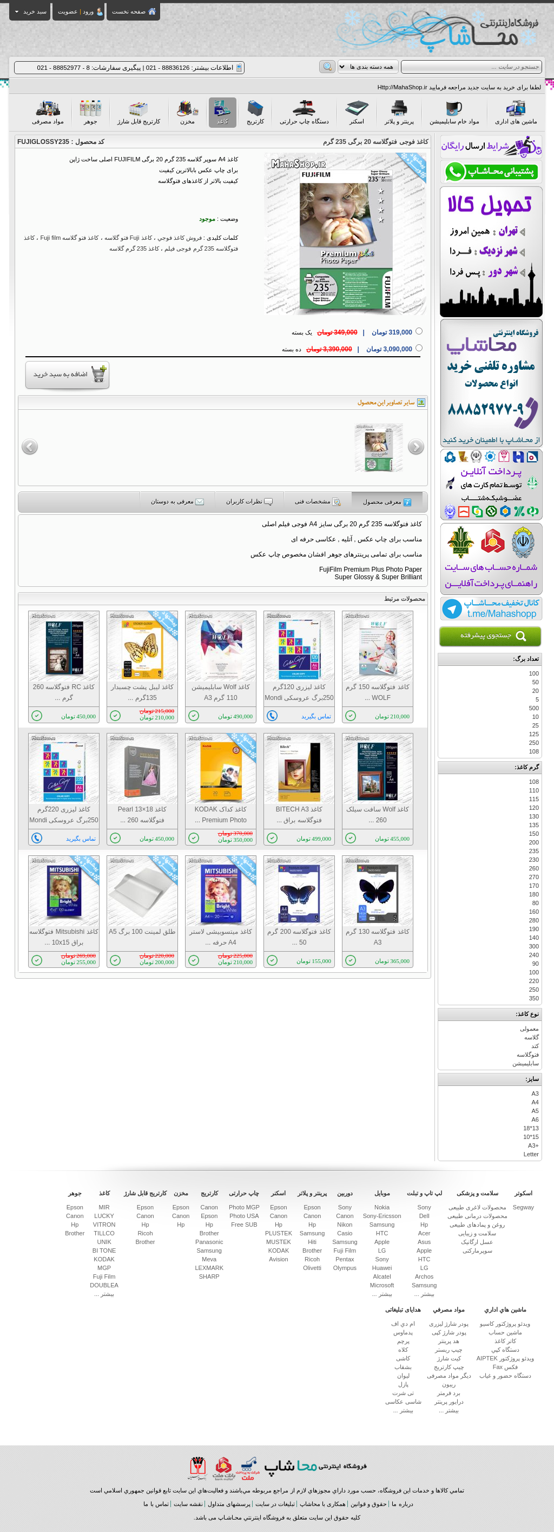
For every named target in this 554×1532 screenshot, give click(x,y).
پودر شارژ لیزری (449, 1323)
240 (534, 955)
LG (424, 1268)
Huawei (382, 1268)
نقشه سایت (188, 1504)
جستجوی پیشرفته (490, 636)
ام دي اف (403, 1323)
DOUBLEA (104, 1285)
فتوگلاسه (528, 1054)
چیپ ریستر (449, 1349)
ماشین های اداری (516, 112)
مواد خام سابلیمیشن (454, 112)
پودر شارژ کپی (449, 1332)
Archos (424, 1276)
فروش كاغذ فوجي (179, 237)
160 (534, 911)
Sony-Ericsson (382, 1216)
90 (535, 963)
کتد (535, 1046)
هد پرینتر (448, 1341)
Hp (424, 1224)
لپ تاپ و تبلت (424, 1193)
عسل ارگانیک (477, 1242)
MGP (104, 1268)
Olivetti (312, 1268)
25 (535, 725)
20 (535, 691)
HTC (424, 1259)
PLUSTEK (278, 1233)
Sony (424, 1207)
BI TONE (104, 1250)
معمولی (529, 1028)
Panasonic (209, 1242)
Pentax (344, 1259)
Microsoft (382, 1285)
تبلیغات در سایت (275, 1504)
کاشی (403, 1358)
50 (535, 682)
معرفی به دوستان (177, 501)
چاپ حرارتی (244, 1193)
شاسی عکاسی (403, 1401)
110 (534, 790)
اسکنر (357, 112)
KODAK (278, 1250)
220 (534, 981)
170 (534, 885)
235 (534, 851)
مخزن (187, 112)
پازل (403, 1384)
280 (534, 920)
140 (534, 937)
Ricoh (312, 1259)
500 (534, 708)
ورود (88, 11)
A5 (535, 1111)
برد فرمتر (448, 1393)
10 (535, 716)
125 (534, 734)
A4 (535, 1102)
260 (534, 868)
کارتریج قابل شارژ (138, 112)
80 (535, 903)
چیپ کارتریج (449, 1367)
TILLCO (104, 1233)
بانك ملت (236, 1468)
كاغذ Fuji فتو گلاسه (128, 237)
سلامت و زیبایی (477, 1233)
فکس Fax (505, 1367)
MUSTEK (278, 1242)
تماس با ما (155, 1504)
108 (534, 751)
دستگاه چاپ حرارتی (304, 112)
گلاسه (531, 1037)
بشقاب (403, 1367)
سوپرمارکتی (477, 1250)
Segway (523, 1207)
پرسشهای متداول (229, 1504)
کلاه (403, 1349)
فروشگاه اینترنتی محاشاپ (315, 1468)
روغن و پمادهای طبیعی (477, 1224)
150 (534, 833)
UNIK (104, 1242)
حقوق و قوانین (369, 1504)
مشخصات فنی (318, 501)
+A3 (533, 1145)
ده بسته (347, 349)
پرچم (403, 1341)
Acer (424, 1233)
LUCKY (104, 1216)
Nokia (382, 1207)
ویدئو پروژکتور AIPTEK (505, 1358)
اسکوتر (523, 1193)
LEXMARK (209, 1268)
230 (534, 859)
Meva (209, 1259)
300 (534, 946)
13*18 (531, 1128)
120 (534, 807)
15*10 (531, 1137)
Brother (312, 1250)
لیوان (403, 1375)
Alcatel (382, 1276)
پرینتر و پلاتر (399, 112)
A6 (535, 1119)
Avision (278, 1259)
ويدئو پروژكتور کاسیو (505, 1323)
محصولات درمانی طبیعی (477, 1216)
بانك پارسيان (198, 1468)
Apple (424, 1250)
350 (534, 998)
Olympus (345, 1268)
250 (534, 742)
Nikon (344, 1224)
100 (534, 673)
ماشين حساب (505, 1332)
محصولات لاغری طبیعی (477, 1207)
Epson (312, 1207)
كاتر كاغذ (505, 1341)
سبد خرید (31, 11)
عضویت (68, 11)
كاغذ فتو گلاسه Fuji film (69, 237)
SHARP (209, 1276)
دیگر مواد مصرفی (449, 1375)
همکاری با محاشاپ (323, 1504)
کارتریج (255, 112)
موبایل (382, 1193)
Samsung (424, 1285)
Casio (344, 1233)
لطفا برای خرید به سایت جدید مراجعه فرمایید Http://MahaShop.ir (459, 87)
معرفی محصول (387, 502)
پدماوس (403, 1332)
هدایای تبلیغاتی (403, 1309)
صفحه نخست (129, 11)
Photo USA (244, 1216)
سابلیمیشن (525, 1063)
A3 (535, 1093)
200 (534, 842)
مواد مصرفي (449, 1309)
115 (534, 799)
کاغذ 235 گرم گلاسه (134, 248)
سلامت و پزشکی (477, 1193)
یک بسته (352, 332)
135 (534, 825)
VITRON (104, 1224)
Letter (531, 1154)
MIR (104, 1207)
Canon (344, 1216)
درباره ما (402, 1504)
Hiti (312, 1242)
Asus (424, 1242)
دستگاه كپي (505, 1349)
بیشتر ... (424, 1294)
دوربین (345, 1193)
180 (534, 894)
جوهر (91, 112)
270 (534, 877)
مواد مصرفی (48, 112)
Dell (424, 1216)
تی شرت (403, 1393)
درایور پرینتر (449, 1401)
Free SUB (244, 1224)
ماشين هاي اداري (505, 1309)
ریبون (449, 1384)
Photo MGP (244, 1207)
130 (534, 816)
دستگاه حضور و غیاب (505, 1375)
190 (534, 929)
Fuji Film (345, 1250)
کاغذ (222, 112)
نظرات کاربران (249, 501)
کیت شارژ (449, 1358)
